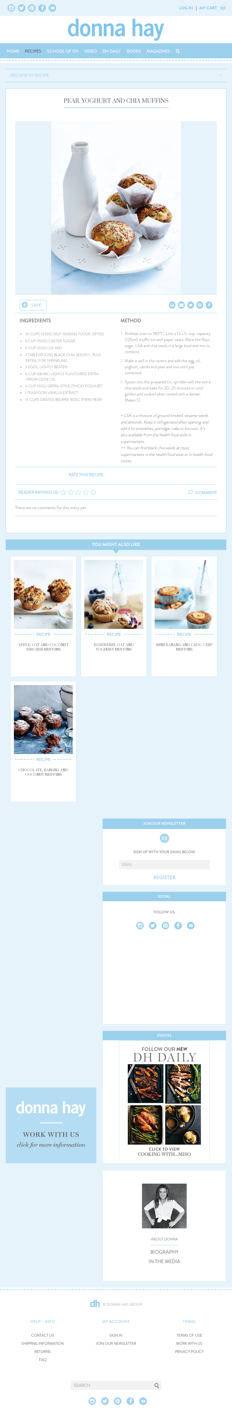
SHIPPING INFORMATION (42, 1343)
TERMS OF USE (189, 1335)
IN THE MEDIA (164, 1261)
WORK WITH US (189, 1343)
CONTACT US (42, 1335)
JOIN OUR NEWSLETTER (116, 1343)
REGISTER (164, 877)
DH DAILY (111, 51)
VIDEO (90, 51)
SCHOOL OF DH (63, 51)
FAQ (43, 1360)
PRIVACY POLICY (189, 1351)
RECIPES (33, 51)
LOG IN (186, 8)
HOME (13, 51)
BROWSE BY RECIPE (29, 75)
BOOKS (134, 51)
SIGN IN (115, 1335)
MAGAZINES (158, 51)
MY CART (208, 8)
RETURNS (42, 1351)
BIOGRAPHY (164, 1252)
